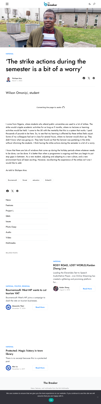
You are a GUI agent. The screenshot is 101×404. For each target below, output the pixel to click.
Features (9, 205)
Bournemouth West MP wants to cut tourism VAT (26, 291)
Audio (8, 232)
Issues (8, 221)
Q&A (8, 216)
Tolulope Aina (17, 78)
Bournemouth (12, 180)
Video (8, 237)
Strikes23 (48, 180)
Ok (51, 400)
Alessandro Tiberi (18, 306)
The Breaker (50, 383)
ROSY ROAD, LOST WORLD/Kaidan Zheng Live (74, 267)
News (8, 199)
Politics (17, 286)
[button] (7, 4)
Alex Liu (15, 366)
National (9, 54)
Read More (40, 307)
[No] (97, 397)
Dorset (25, 180)
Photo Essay (11, 226)
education (36, 180)
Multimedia (11, 242)
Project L (10, 210)
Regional (26, 286)
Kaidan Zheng (64, 287)
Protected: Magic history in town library (24, 352)
